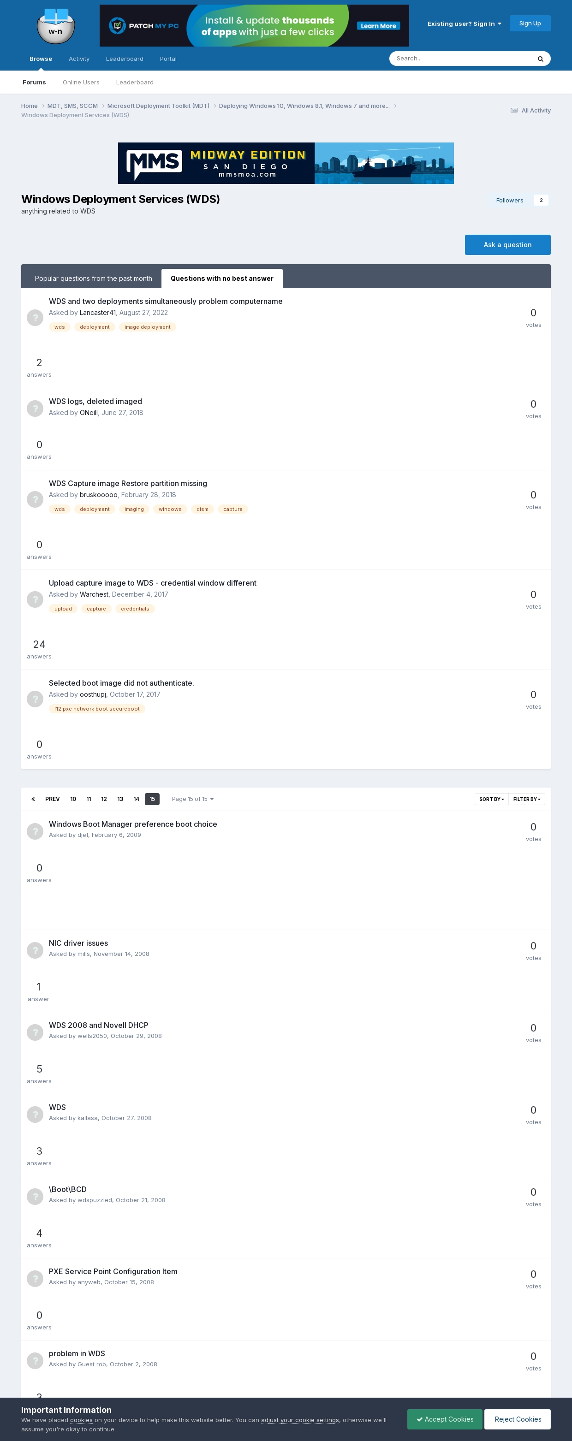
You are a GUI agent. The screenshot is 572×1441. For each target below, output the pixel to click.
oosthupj (93, 531)
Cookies (316, 1371)
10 (73, 595)
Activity (79, 58)
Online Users (81, 82)
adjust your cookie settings (300, 1419)
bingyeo (89, 1080)
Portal (168, 58)
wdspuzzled (94, 832)
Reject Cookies (517, 1419)
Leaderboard (135, 82)
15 (152, 595)
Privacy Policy (273, 1371)
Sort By (491, 595)
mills (83, 708)
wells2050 (92, 750)
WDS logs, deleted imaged (95, 360)
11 (88, 595)
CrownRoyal (95, 956)
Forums (34, 82)
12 (104, 595)
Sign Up (530, 23)
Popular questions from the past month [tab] (93, 278)
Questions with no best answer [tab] (222, 278)
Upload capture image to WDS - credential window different (152, 460)
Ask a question (508, 245)
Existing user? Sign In (464, 23)
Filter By (527, 595)
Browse (41, 63)
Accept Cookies (442, 1419)
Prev (52, 595)
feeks (85, 1163)
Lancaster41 (98, 312)
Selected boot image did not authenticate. (121, 519)
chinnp (87, 998)
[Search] (435, 58)
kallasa (87, 791)
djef (82, 631)
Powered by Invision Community (286, 1390)
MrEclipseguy (96, 1204)
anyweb (89, 874)
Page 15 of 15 (193, 595)
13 (120, 595)
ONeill (89, 371)
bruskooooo (99, 413)
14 (136, 595)
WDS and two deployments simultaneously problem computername (166, 301)
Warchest (94, 472)
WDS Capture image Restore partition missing (128, 401)
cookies (81, 1419)
